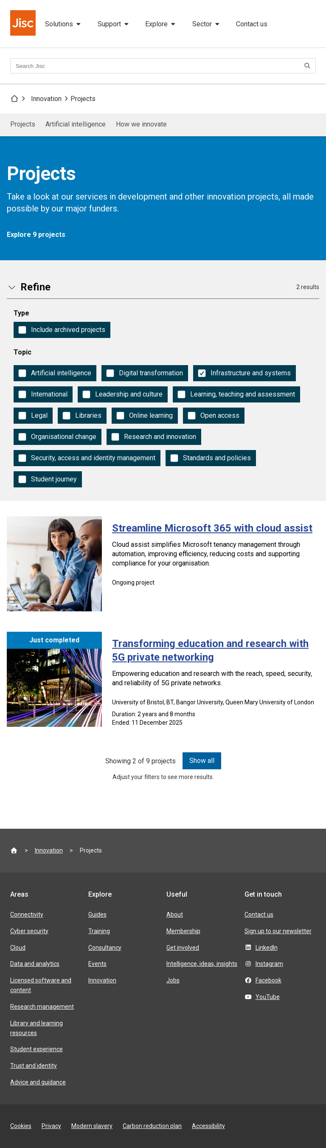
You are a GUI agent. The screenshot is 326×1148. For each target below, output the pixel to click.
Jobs (173, 980)
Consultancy (104, 947)
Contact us (251, 24)
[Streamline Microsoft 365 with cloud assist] (163, 563)
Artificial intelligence (75, 124)
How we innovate (141, 124)
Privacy (51, 1126)
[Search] (308, 66)
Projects (83, 99)
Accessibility (208, 1126)
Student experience (36, 1049)
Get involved (182, 947)
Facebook (268, 980)
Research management (42, 1006)
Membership (183, 931)
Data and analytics (34, 963)
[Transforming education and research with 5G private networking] (163, 682)
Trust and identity (33, 1065)
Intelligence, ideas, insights (201, 963)
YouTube (268, 996)
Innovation (46, 99)
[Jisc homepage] (23, 23)
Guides (97, 914)
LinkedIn (267, 947)
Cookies (20, 1126)
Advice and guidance (38, 1082)
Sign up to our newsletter (278, 931)
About (174, 914)
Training (99, 931)
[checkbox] (62, 330)
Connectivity (26, 914)
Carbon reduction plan (152, 1126)
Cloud (17, 947)
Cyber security (29, 931)
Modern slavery (91, 1126)
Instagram (269, 963)
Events (97, 963)
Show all (201, 761)
